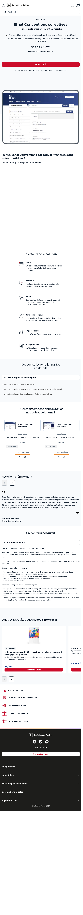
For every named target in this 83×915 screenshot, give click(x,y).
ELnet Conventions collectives (25, 425)
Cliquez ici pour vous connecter (53, 70)
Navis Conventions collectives (64, 425)
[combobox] (41, 12)
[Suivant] (12, 483)
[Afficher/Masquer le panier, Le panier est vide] (78, 5)
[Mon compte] (72, 5)
